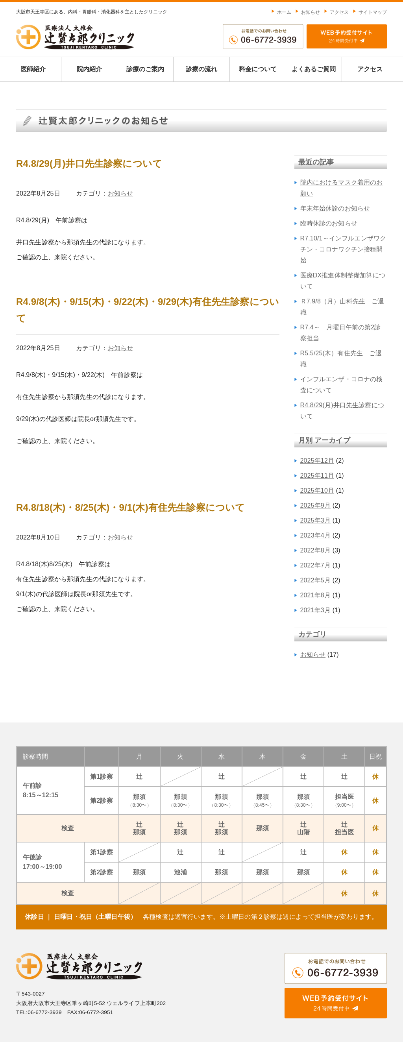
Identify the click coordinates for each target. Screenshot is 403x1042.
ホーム (281, 12)
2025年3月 (315, 520)
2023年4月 (315, 535)
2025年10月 (317, 490)
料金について (258, 69)
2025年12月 (317, 460)
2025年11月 (317, 475)
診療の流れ (201, 69)
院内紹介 (89, 69)
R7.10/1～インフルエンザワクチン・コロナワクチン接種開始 (343, 249)
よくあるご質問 (314, 69)
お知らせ (307, 12)
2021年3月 (315, 610)
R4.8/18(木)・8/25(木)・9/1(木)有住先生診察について (130, 507)
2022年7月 (315, 565)
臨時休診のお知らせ (328, 223)
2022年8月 (315, 550)
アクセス (336, 12)
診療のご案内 (145, 69)
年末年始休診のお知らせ (335, 208)
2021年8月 (315, 595)
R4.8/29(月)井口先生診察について (89, 163)
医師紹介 (33, 69)
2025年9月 (315, 505)
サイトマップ (370, 12)
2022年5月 (315, 580)
